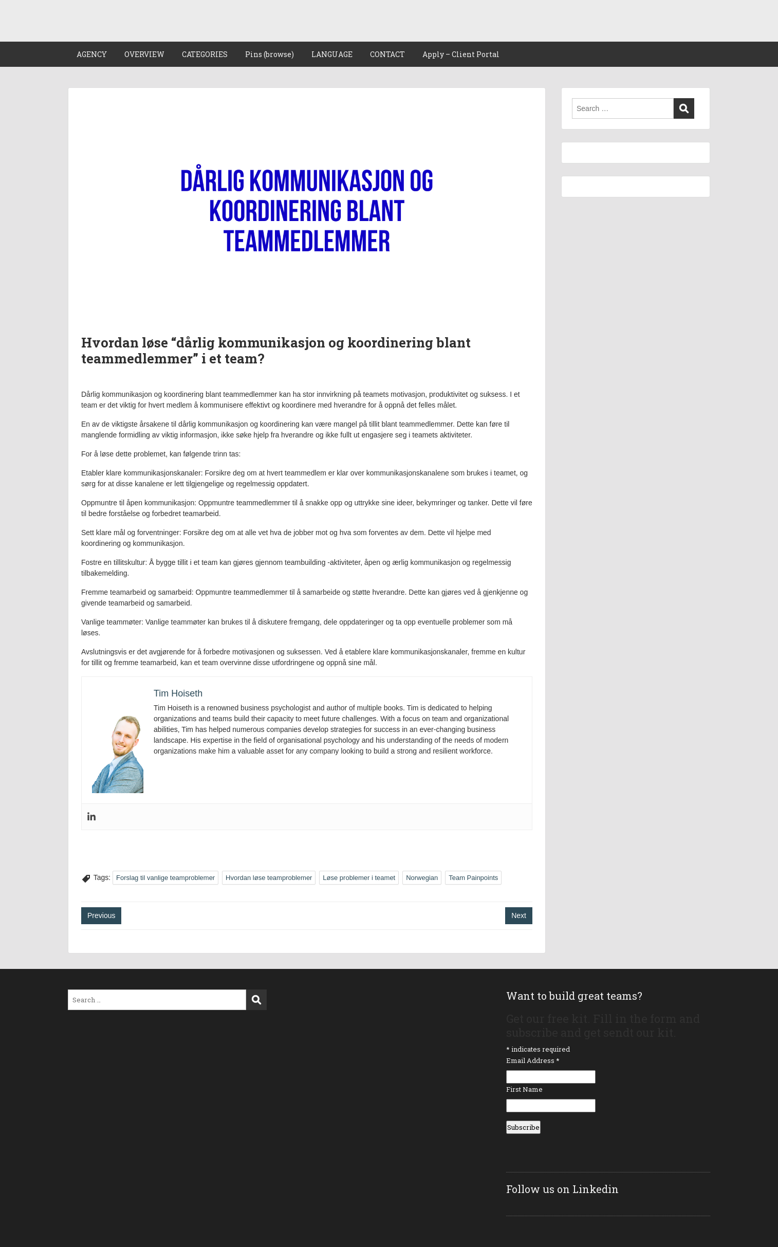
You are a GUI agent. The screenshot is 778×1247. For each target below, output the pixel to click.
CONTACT (387, 54)
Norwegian (422, 878)
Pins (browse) (269, 54)
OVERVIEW (144, 54)
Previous (101, 915)
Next (518, 915)
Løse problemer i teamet (359, 878)
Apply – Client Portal (460, 54)
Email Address (533, 1060)
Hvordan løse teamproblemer (269, 878)
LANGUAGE (332, 54)
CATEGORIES (205, 54)
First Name (524, 1089)
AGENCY (92, 54)
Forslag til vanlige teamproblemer (165, 878)
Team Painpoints (473, 878)
